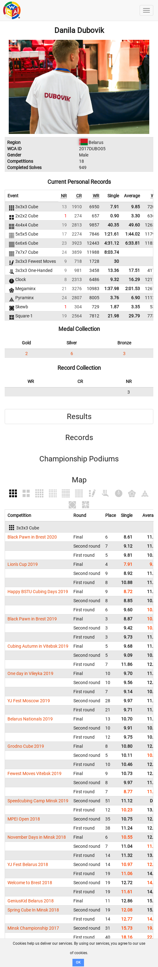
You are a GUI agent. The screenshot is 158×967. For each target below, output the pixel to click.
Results (79, 416)
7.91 (114, 206)
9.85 (135, 206)
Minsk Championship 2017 (33, 928)
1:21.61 (111, 233)
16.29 (134, 279)
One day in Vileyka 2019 (30, 673)
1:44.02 (132, 233)
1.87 (114, 306)
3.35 (135, 306)
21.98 (113, 315)
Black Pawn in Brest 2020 (32, 536)
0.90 (114, 215)
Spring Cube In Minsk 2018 (33, 909)
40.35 (113, 224)
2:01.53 (132, 288)
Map (79, 480)
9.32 (114, 279)
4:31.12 (111, 243)
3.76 (114, 297)
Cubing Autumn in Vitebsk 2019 (37, 646)
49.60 (134, 224)
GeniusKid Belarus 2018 (30, 900)
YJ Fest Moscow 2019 (28, 700)
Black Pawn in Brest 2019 (32, 618)
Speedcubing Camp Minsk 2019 (37, 800)
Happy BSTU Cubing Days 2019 (37, 591)
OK (78, 962)
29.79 (134, 315)
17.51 (134, 270)
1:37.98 (111, 288)
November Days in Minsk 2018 (36, 837)
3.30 (135, 215)
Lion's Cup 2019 (22, 564)
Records (79, 437)
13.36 (113, 270)
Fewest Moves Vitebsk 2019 (34, 773)
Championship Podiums (79, 458)
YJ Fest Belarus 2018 (27, 864)
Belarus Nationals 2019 (30, 718)
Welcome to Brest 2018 (29, 882)
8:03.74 (111, 252)
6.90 (135, 297)
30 (116, 261)
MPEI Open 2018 (23, 818)
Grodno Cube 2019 (25, 746)
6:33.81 (132, 243)
